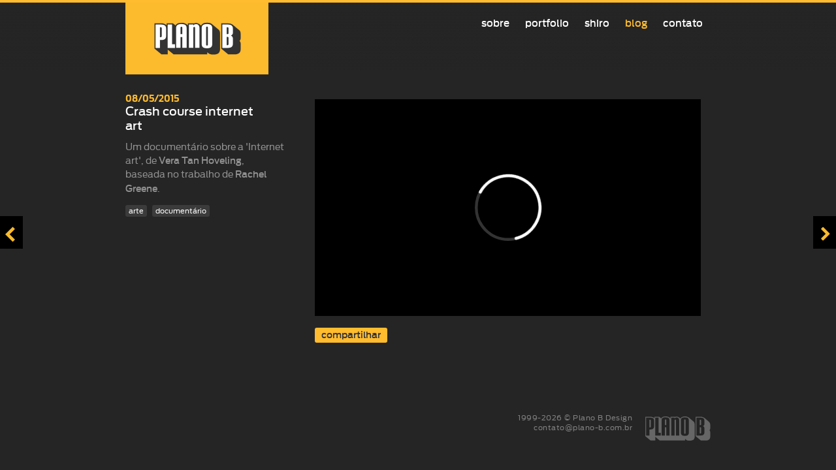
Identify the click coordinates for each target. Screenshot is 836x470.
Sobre (495, 23)
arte (136, 210)
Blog (636, 23)
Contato (683, 23)
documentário (180, 210)
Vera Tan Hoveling (200, 160)
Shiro (597, 23)
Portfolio (547, 23)
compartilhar (351, 335)
